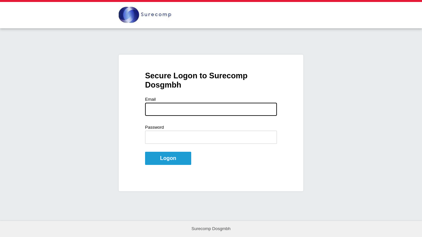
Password (154, 127)
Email (150, 99)
